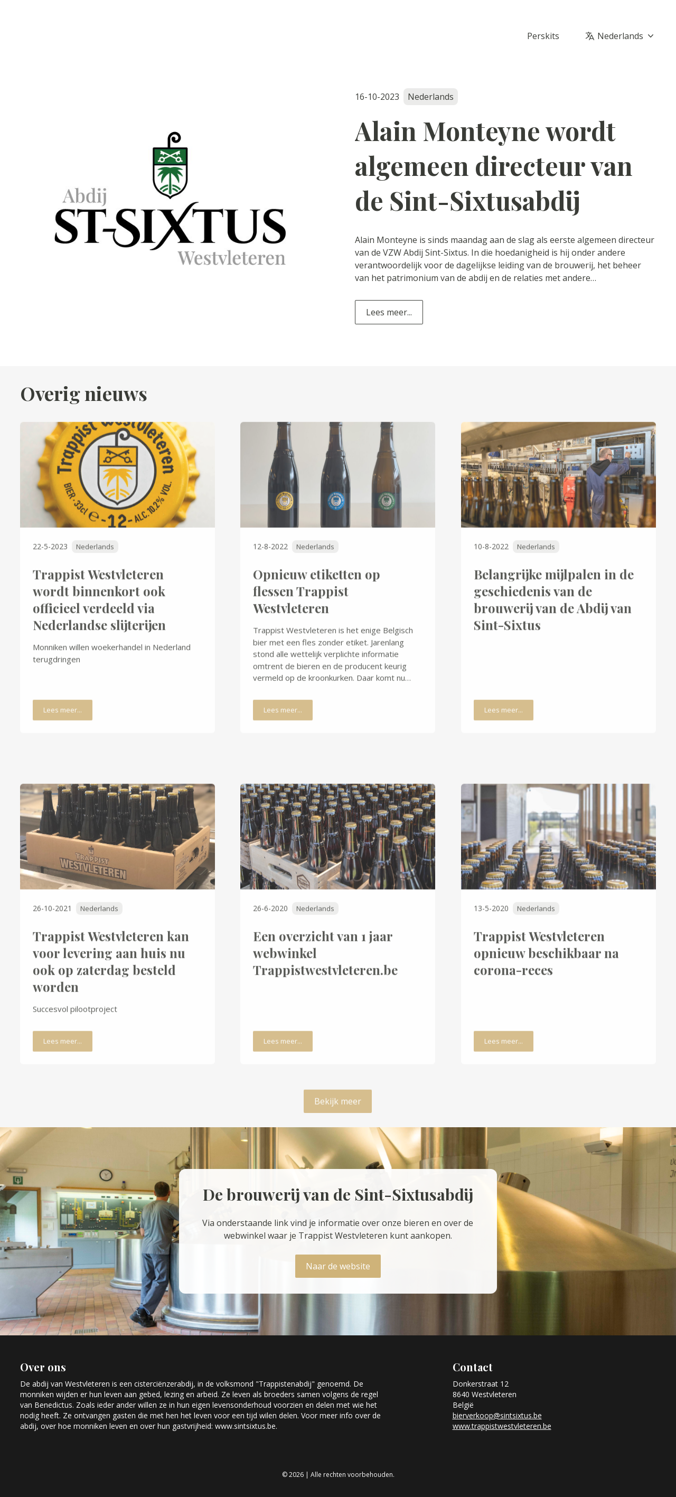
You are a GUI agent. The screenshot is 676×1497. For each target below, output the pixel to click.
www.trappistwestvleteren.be (502, 1426)
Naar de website (338, 1266)
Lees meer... (389, 312)
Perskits (543, 36)
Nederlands (626, 36)
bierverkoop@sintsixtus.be (497, 1415)
